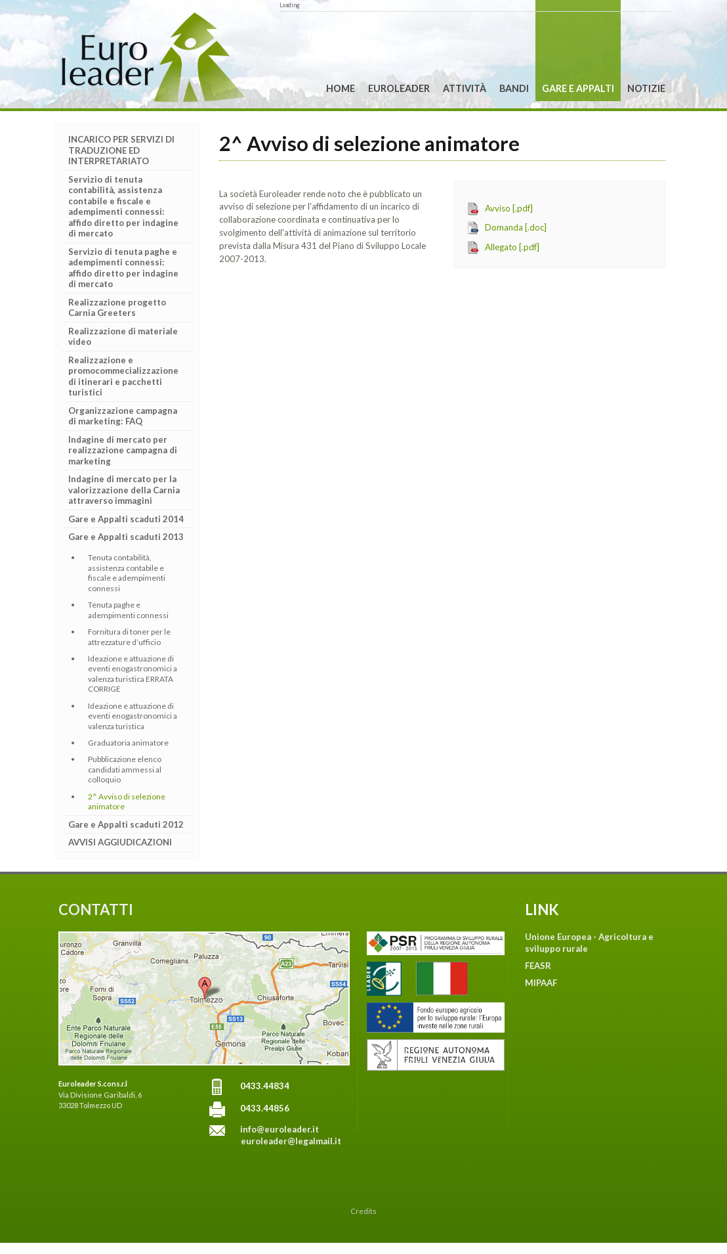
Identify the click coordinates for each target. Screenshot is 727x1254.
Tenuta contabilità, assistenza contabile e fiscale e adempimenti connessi (126, 572)
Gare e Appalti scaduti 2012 (126, 824)
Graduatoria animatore (128, 743)
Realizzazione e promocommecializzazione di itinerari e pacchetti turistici (123, 376)
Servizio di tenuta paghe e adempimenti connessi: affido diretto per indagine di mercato (123, 268)
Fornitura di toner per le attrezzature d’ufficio (129, 636)
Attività (464, 88)
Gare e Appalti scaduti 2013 (126, 536)
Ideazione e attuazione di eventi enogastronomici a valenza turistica (132, 716)
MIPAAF (541, 982)
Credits (363, 1211)
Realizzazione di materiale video (123, 336)
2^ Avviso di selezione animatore (126, 801)
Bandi (514, 88)
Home (340, 88)
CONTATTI (95, 909)
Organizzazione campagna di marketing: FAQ (122, 416)
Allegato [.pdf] (512, 247)
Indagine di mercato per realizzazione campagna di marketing (122, 450)
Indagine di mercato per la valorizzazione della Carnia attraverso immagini (124, 490)
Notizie (646, 88)
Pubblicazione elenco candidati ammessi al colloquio (124, 769)
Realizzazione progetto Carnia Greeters (117, 308)
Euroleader (399, 88)
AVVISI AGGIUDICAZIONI (120, 842)
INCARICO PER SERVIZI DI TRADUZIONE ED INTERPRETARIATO (121, 150)
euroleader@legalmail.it (291, 1141)
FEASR (538, 965)
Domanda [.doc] (516, 227)
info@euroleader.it (279, 1129)
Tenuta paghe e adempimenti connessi (128, 609)
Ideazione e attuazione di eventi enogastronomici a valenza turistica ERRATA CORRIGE (132, 674)
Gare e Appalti (578, 88)
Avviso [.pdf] (509, 208)
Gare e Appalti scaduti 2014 (126, 519)
